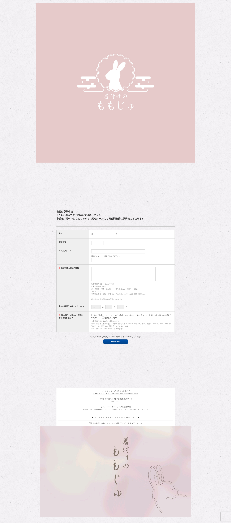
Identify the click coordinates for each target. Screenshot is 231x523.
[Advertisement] (115, 186)
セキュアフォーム (113, 420)
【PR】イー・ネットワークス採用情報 (115, 409)
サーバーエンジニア (140, 412)
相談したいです (109, 321)
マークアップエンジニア (121, 412)
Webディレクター (90, 412)
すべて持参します (99, 318)
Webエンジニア (104, 412)
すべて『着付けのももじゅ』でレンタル (127, 318)
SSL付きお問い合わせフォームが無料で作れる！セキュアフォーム (115, 426)
